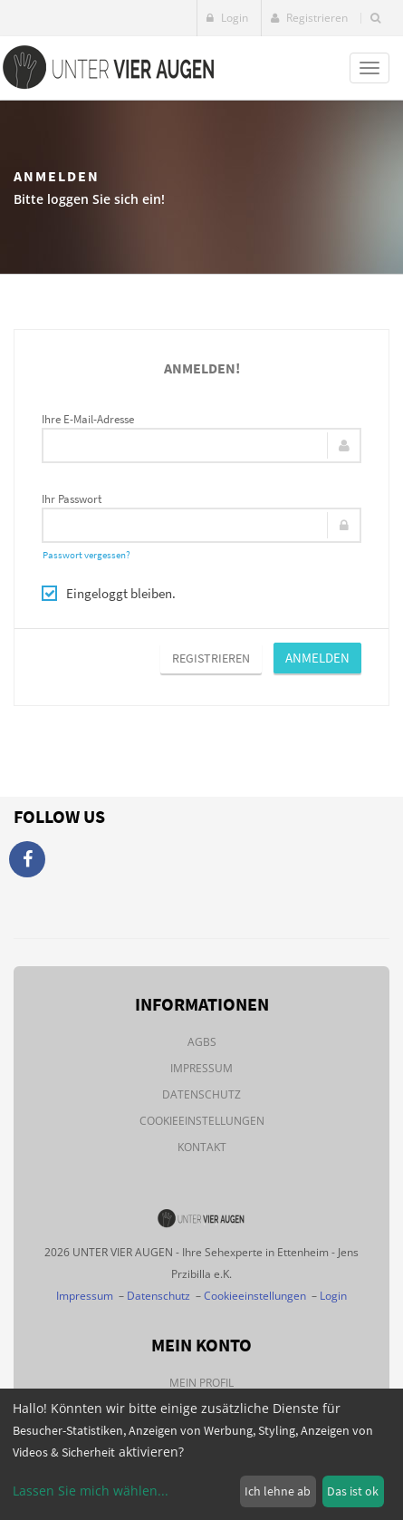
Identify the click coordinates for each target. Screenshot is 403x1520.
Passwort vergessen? (86, 554)
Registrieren (309, 17)
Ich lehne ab (278, 1491)
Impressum (201, 1068)
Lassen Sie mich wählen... (90, 1490)
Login (227, 17)
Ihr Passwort (71, 499)
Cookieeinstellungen (201, 1120)
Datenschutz (201, 1094)
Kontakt (202, 1147)
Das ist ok (353, 1491)
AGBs (201, 1042)
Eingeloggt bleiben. (109, 593)
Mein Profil (201, 1382)
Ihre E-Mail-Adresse (88, 419)
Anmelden (317, 657)
